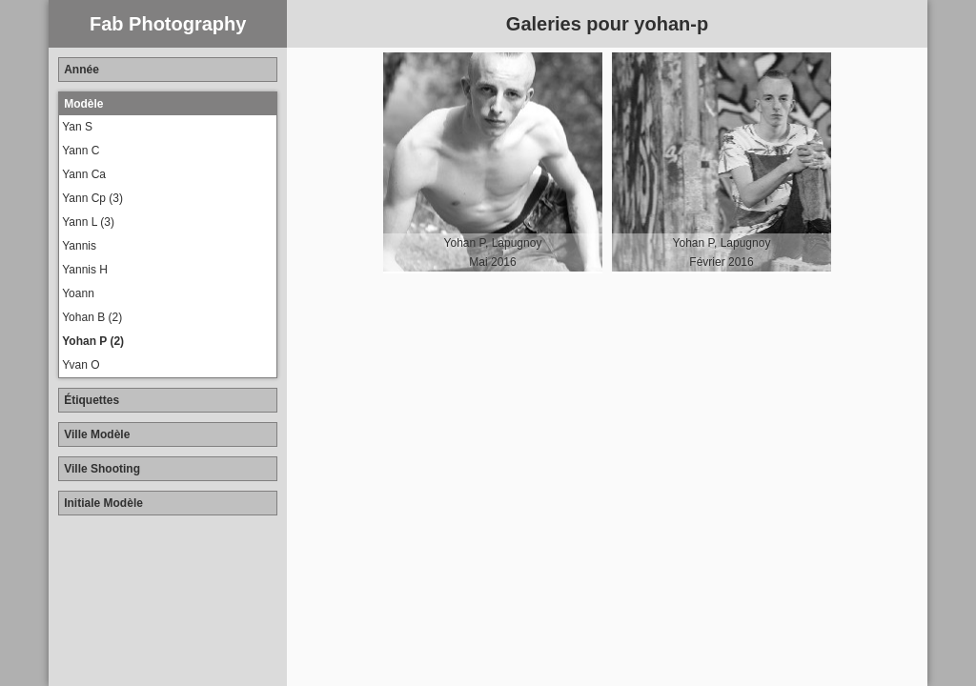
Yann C (80, 150)
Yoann (78, 293)
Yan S (77, 126)
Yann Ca (84, 174)
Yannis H (85, 269)
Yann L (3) (88, 222)
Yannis (79, 245)
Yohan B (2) (92, 317)
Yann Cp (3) (92, 198)
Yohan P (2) (93, 341)
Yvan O (80, 365)
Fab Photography (168, 23)
